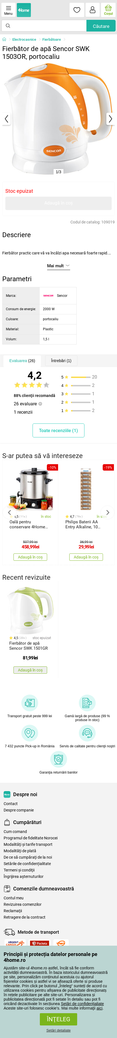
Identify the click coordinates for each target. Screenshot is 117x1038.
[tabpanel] (58, 119)
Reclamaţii (13, 911)
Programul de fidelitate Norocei (31, 838)
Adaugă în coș (58, 203)
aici (99, 1008)
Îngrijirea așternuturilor (23, 877)
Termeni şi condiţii (19, 870)
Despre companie (19, 810)
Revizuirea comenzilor (23, 904)
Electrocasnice (24, 39)
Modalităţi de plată (20, 851)
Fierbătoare (51, 39)
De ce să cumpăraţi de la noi (28, 857)
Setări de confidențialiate (82, 1003)
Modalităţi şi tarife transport (28, 844)
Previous (10, 512)
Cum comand (15, 832)
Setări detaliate (58, 1030)
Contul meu (14, 898)
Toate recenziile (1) (58, 430)
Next (107, 512)
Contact (11, 804)
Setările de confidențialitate (27, 864)
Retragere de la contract (24, 917)
